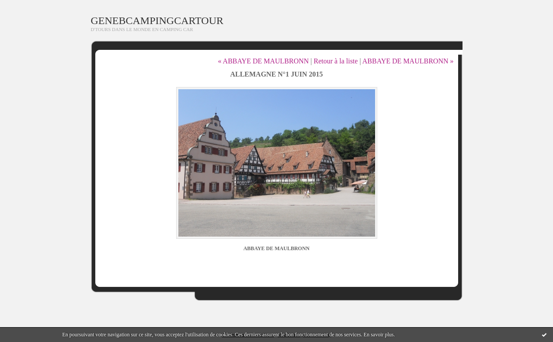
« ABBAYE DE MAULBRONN (263, 61)
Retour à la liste (336, 61)
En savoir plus (379, 335)
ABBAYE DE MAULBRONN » (408, 61)
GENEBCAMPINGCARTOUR (157, 20)
